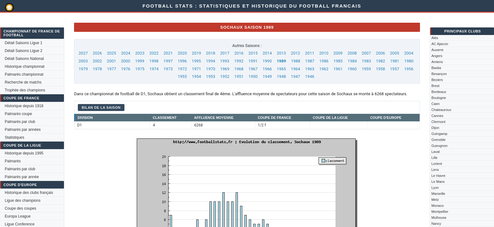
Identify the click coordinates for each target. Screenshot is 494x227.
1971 (196, 69)
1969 (224, 69)
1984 (352, 61)
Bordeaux (438, 92)
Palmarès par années (23, 129)
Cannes (437, 116)
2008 (352, 53)
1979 (83, 69)
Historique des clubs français (29, 192)
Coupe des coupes (20, 208)
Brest (435, 86)
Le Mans (438, 181)
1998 (153, 61)
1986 (324, 61)
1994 (210, 61)
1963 (309, 69)
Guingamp (439, 134)
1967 (253, 69)
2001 (111, 61)
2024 (125, 53)
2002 (97, 61)
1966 (267, 69)
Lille (434, 158)
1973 (168, 69)
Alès (434, 38)
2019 (196, 53)
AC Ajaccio (439, 44)
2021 (168, 53)
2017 (224, 53)
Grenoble (438, 140)
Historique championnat (24, 66)
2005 (394, 53)
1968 (239, 69)
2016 (239, 53)
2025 (111, 53)
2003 (83, 61)
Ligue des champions (22, 200)
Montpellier (439, 211)
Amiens (437, 62)
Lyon (435, 187)
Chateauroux (441, 110)
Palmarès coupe (18, 114)
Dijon (435, 128)
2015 (253, 53)
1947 (295, 76)
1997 (168, 61)
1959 (366, 69)
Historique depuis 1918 (24, 106)
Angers (436, 56)
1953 (210, 76)
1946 (309, 76)
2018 (210, 53)
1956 (408, 69)
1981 (394, 61)
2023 (139, 53)
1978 (97, 69)
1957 (394, 69)
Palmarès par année (22, 177)
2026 (97, 53)
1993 (224, 61)
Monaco (437, 205)
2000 (125, 61)
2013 (281, 53)
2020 (182, 53)
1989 (281, 61)
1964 (295, 69)
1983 (366, 61)
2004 (408, 53)
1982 (380, 61)
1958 (380, 69)
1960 (352, 69)
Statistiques (14, 137)
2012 (295, 53)
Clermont (438, 122)
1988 (295, 61)
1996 (182, 61)
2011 (309, 53)
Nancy (436, 223)
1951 (239, 76)
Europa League (18, 216)
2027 (83, 53)
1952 (224, 76)
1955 (182, 76)
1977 (111, 69)
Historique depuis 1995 (24, 153)
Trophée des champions (25, 90)
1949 (267, 76)
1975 (139, 69)
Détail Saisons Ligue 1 (23, 43)
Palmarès (13, 161)
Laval (435, 152)
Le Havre (438, 176)
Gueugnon (439, 146)
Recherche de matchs (23, 82)
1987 (309, 61)
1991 (252, 61)
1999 (139, 61)
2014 (267, 53)
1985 (337, 61)
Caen (435, 104)
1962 (323, 69)
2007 (366, 53)
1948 (281, 76)
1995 (196, 61)
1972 (182, 69)
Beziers (437, 80)
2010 (323, 53)
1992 (238, 61)
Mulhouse (438, 217)
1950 (253, 76)
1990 (267, 61)
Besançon (439, 74)
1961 (337, 69)
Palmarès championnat (24, 74)
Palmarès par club (20, 121)
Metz (435, 199)
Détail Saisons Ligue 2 (23, 51)
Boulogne (438, 98)
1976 (125, 69)
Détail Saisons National (24, 58)
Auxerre (437, 50)
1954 (196, 76)
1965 (281, 69)
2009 (337, 53)
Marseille (438, 193)
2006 (380, 53)
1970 (210, 69)
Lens (435, 170)
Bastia (436, 68)
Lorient (436, 164)
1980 (408, 61)
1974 (153, 69)
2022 (153, 53)
